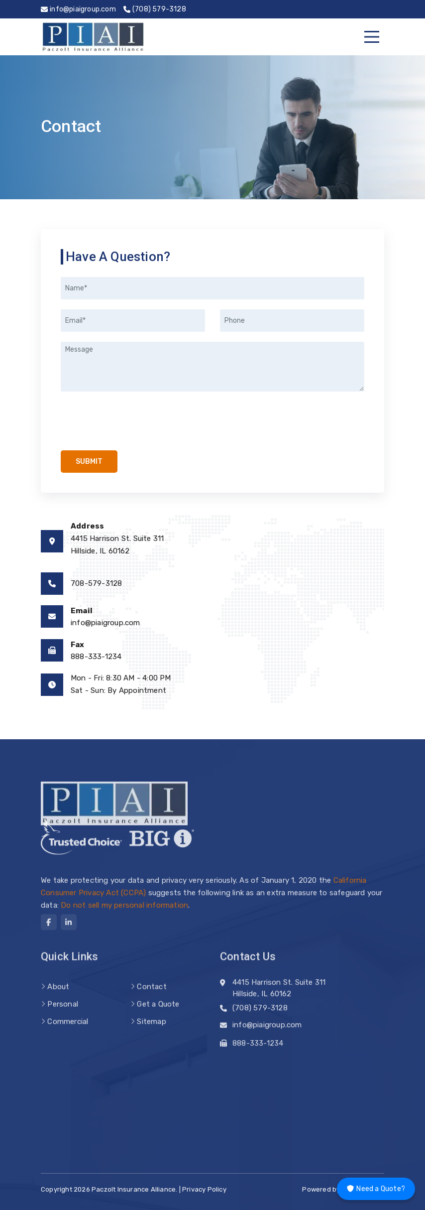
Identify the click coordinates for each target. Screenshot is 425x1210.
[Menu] (371, 36)
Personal (62, 1016)
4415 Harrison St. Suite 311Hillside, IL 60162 (117, 544)
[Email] (133, 320)
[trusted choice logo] (81, 843)
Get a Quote (158, 1016)
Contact (151, 998)
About (58, 998)
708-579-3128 (96, 583)
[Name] (212, 288)
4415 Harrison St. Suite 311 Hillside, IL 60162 (278, 993)
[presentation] (121, 417)
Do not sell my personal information (124, 915)
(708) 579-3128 (260, 1010)
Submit (89, 461)
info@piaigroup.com (105, 622)
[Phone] (292, 320)
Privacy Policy (204, 1189)
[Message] (212, 367)
